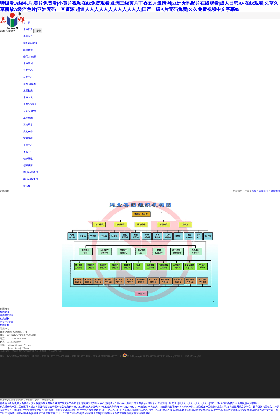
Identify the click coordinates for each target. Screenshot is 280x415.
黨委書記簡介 (30, 43)
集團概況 (28, 29)
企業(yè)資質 (29, 56)
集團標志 (28, 90)
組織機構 (28, 49)
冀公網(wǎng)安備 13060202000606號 (144, 356)
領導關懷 (28, 158)
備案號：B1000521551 (50, 351)
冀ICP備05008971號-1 (112, 356)
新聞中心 (28, 70)
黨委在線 (28, 131)
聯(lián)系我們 (30, 172)
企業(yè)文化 (29, 83)
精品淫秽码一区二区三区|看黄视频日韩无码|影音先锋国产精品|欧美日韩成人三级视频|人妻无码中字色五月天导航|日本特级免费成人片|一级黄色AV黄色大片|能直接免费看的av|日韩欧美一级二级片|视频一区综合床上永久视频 (114, 406)
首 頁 (26, 22)
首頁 (254, 191)
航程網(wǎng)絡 (193, 356)
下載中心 (28, 145)
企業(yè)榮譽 (29, 111)
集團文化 (28, 97)
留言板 (26, 185)
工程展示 (28, 117)
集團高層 (28, 63)
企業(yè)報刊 (29, 104)
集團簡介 (28, 36)
